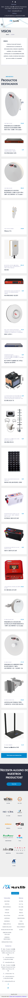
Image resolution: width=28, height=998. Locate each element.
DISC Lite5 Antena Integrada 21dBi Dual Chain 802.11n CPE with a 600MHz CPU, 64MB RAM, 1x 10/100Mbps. (13, 331)
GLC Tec (21, 904)
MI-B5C (6, 270)
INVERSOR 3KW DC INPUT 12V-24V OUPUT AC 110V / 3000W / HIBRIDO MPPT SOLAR (11, 515)
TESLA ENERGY (21, 926)
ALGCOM (21, 915)
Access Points (7, 915)
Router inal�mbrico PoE (11, 747)
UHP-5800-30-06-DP (8, 188)
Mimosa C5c (7, 231)
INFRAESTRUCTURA (7, 942)
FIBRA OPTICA (7, 924)
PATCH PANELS (7, 906)
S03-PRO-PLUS (9, 442)
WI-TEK (21, 901)
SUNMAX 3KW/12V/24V (11, 518)
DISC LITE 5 (8, 334)
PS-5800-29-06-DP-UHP (9, 619)
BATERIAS (7, 921)
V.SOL (21, 921)
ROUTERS (7, 901)
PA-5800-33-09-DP (7, 662)
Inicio (7, 34)
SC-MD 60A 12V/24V (10, 590)
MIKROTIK (21, 924)
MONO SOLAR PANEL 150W (13, 482)
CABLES (7, 909)
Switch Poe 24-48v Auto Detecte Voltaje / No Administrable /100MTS (12, 292)
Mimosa (21, 912)
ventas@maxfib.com (17, 11)
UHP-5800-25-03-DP (8, 123)
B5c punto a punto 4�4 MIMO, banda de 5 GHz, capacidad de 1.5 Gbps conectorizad (12, 266)
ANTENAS (7, 918)
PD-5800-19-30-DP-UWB (9, 700)
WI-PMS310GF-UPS (10, 153)
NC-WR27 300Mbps (8, 745)
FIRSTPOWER (21, 918)
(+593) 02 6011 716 (9, 973)
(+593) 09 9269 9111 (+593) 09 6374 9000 (14, 15)
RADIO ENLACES (7, 926)
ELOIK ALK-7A (9, 400)
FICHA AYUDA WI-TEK (7, 929)
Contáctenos (15, 893)
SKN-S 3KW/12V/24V (10, 550)
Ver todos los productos (14, 755)
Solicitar (14, 784)
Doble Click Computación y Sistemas (18, 996)
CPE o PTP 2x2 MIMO (9, 228)
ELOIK (21, 929)
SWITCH (7, 904)
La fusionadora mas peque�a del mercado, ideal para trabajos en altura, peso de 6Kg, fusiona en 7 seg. (13, 397)
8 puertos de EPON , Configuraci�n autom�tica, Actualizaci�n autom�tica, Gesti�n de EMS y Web (14, 356)
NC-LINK (21, 906)
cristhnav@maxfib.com (9, 981)
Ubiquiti (21, 909)
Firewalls (7, 912)
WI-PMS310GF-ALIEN (11, 295)
